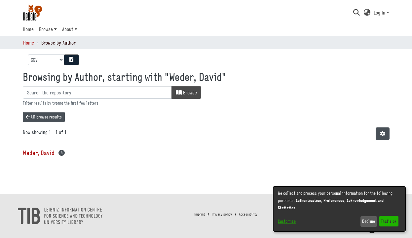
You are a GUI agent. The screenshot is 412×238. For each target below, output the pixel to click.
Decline (368, 221)
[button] (357, 13)
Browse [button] (46, 29)
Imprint (199, 214)
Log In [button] (380, 13)
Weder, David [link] (39, 152)
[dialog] (339, 209)
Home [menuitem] (28, 29)
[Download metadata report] (71, 59)
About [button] (67, 29)
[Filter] (97, 92)
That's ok (388, 221)
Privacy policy (222, 214)
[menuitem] (48, 29)
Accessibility (248, 214)
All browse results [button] (44, 116)
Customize (287, 221)
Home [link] (28, 43)
